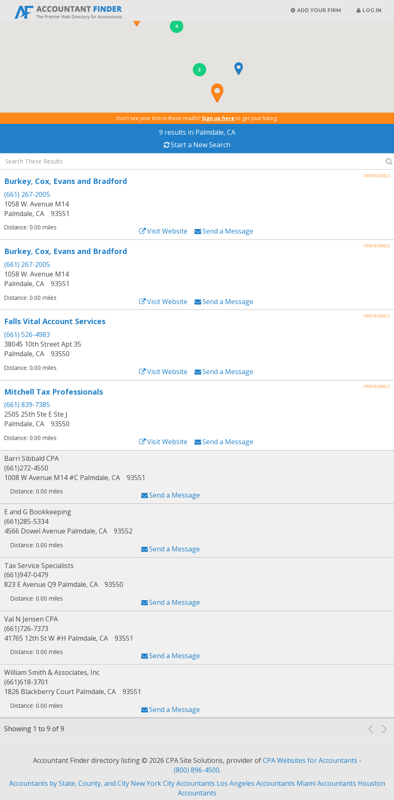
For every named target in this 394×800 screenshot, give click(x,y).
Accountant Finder (68, 11)
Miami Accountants (326, 783)
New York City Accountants (173, 783)
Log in (372, 10)
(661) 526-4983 (27, 334)
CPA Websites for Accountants (311, 760)
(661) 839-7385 (27, 404)
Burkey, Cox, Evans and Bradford (65, 181)
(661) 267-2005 (27, 194)
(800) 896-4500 (196, 770)
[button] (217, 93)
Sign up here (218, 118)
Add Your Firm (319, 10)
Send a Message (227, 231)
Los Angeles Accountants (256, 783)
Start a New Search (200, 144)
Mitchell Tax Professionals (53, 392)
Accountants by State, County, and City (69, 783)
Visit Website (167, 231)
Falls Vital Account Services (54, 321)
